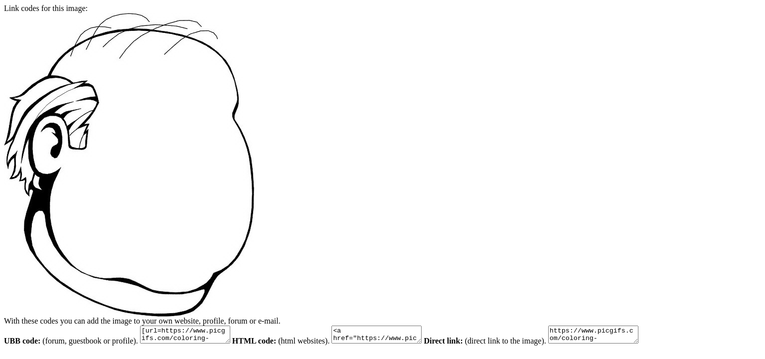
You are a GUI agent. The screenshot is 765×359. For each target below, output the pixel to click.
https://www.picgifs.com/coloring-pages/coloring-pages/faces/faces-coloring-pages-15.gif (618, 336)
